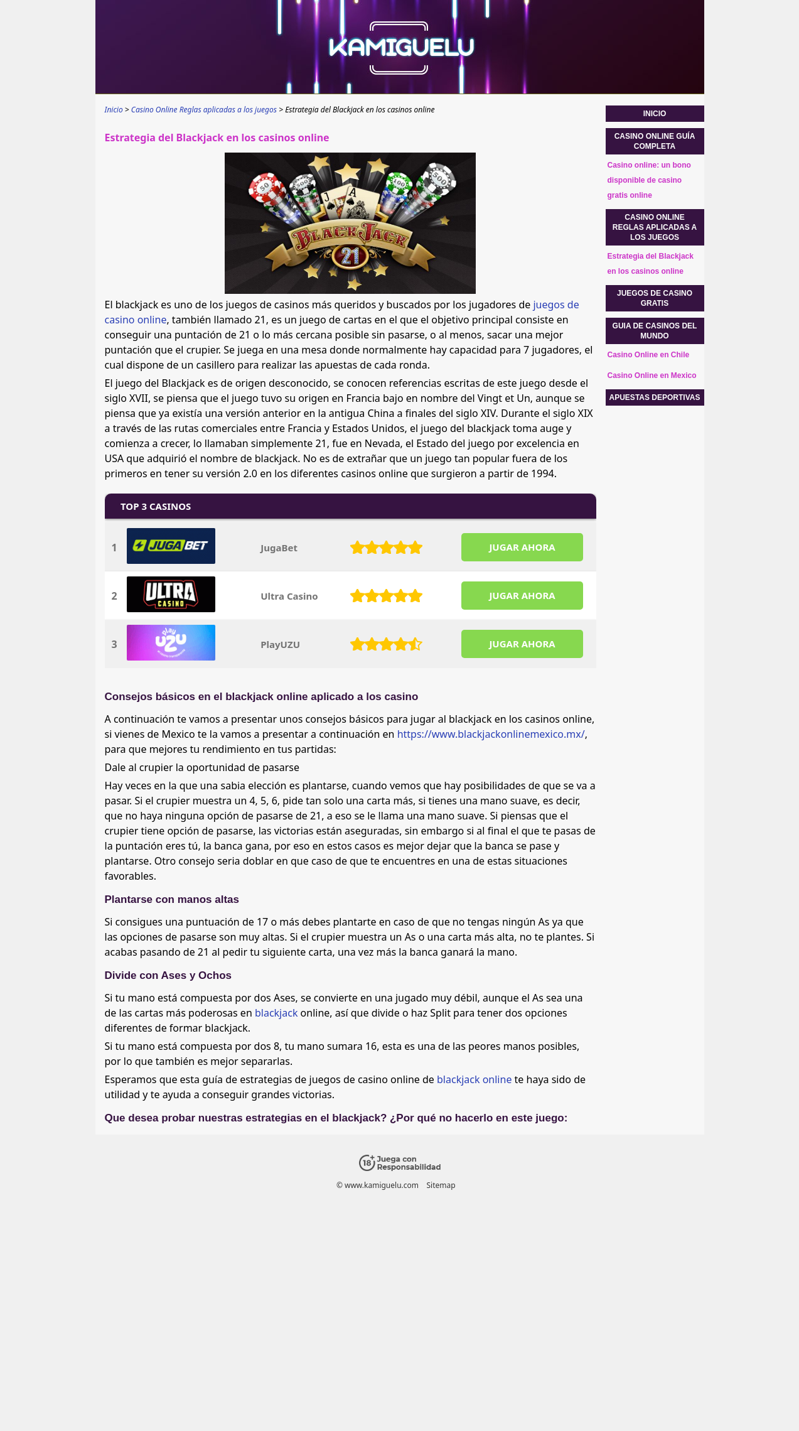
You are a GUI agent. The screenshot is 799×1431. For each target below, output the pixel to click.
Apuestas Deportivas (654, 397)
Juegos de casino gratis (654, 298)
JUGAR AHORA (522, 547)
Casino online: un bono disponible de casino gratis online (649, 180)
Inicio (655, 113)
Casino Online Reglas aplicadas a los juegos (655, 227)
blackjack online (474, 1079)
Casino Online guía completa (654, 141)
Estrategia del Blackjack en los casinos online (651, 264)
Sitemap (440, 1185)
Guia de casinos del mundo (655, 330)
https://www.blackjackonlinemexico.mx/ (491, 734)
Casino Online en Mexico (652, 375)
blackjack (276, 1013)
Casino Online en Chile (649, 354)
